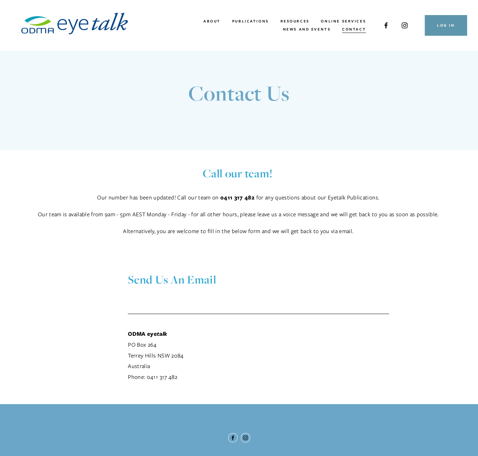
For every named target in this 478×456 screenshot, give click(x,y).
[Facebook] (386, 25)
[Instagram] (404, 25)
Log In (445, 25)
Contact (354, 29)
